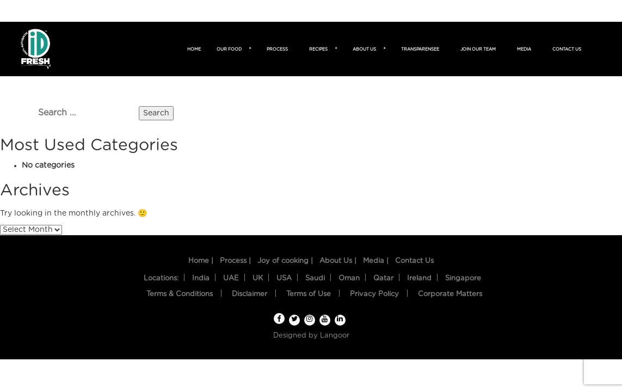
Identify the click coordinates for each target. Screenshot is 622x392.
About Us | (337, 261)
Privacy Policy (374, 294)
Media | (376, 261)
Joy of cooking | (285, 261)
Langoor (334, 335)
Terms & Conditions (179, 294)
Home (194, 49)
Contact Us (414, 261)
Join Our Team (478, 49)
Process (277, 49)
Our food (231, 49)
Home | (200, 261)
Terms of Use (308, 294)
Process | (235, 261)
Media (524, 49)
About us (366, 49)
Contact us (566, 49)
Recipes (320, 49)
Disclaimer (249, 294)
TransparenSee (420, 49)
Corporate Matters (450, 294)
